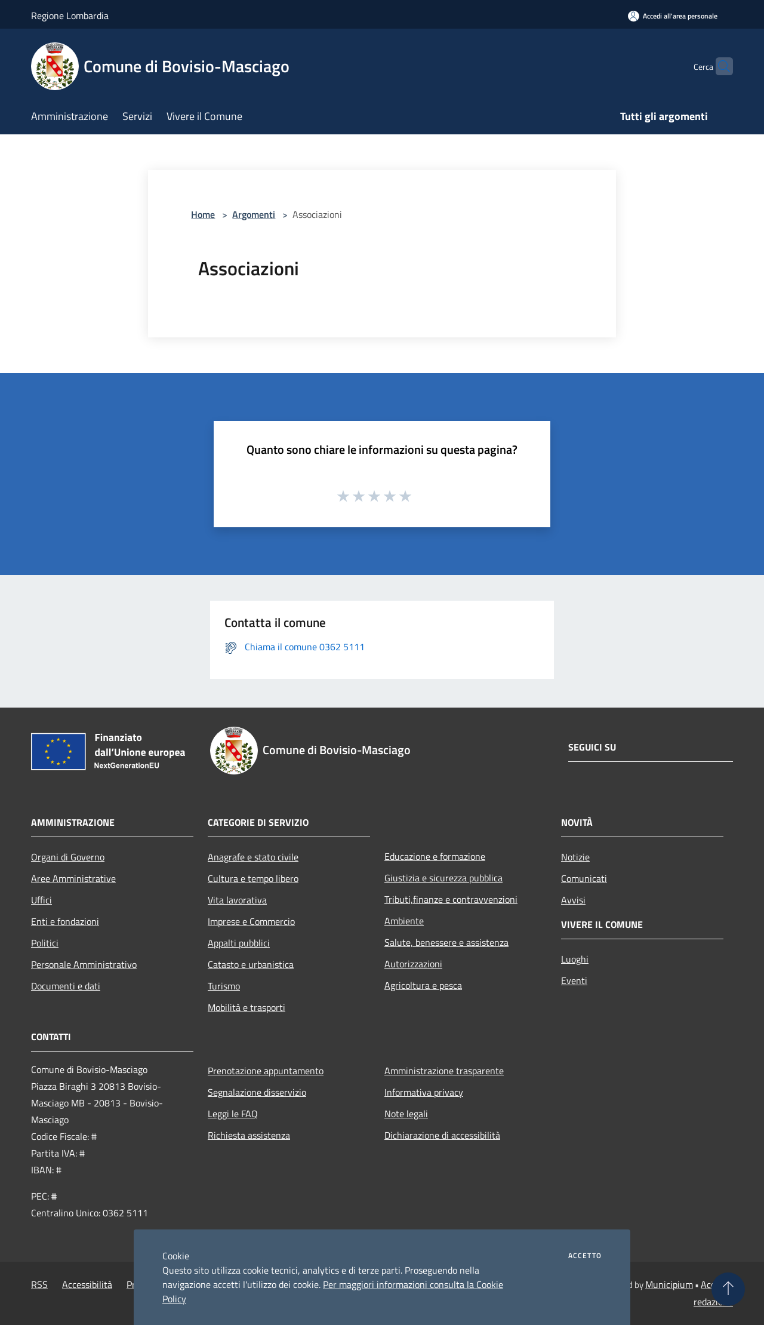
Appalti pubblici (239, 943)
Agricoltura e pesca (423, 985)
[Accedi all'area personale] (672, 16)
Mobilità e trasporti (246, 1007)
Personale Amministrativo (84, 964)
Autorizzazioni (413, 964)
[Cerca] (718, 66)
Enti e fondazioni (65, 921)
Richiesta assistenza (249, 1135)
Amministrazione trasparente (444, 1070)
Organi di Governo (67, 857)
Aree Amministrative (73, 878)
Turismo (224, 986)
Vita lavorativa (237, 900)
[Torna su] (728, 1289)
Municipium (669, 1284)
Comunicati (584, 878)
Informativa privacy (423, 1092)
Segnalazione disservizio (257, 1092)
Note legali (406, 1113)
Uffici (41, 900)
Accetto (585, 1255)
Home (203, 214)
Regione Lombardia (70, 15)
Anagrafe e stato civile (253, 857)
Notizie (575, 857)
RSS (39, 1284)
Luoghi (575, 959)
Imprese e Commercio (251, 921)
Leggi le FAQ (233, 1113)
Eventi (574, 980)
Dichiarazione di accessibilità (442, 1135)
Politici (44, 943)
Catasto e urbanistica (251, 964)
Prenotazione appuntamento (266, 1070)
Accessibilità (87, 1284)
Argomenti (253, 214)
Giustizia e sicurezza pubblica (443, 878)
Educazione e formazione (434, 856)
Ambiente (404, 921)
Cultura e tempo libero (253, 878)
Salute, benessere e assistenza (446, 942)
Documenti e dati (65, 986)
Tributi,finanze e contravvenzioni (450, 899)
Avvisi (573, 900)
